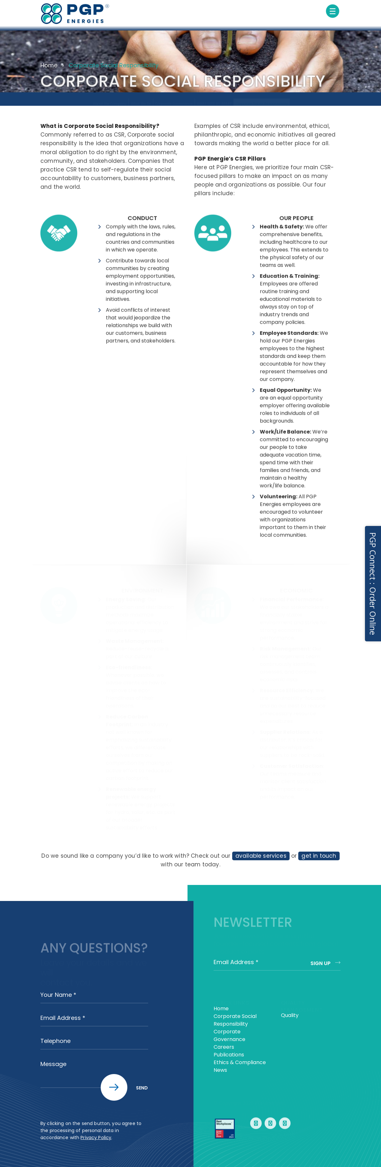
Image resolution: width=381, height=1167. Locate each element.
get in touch (318, 856)
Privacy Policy (95, 1137)
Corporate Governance (174, 98)
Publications (229, 1054)
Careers (224, 1047)
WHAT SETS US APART (214, 98)
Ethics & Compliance (240, 1062)
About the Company (110, 98)
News (220, 1070)
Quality (290, 1015)
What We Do (141, 98)
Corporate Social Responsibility (262, 98)
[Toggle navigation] (333, 11)
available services (260, 856)
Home (48, 65)
